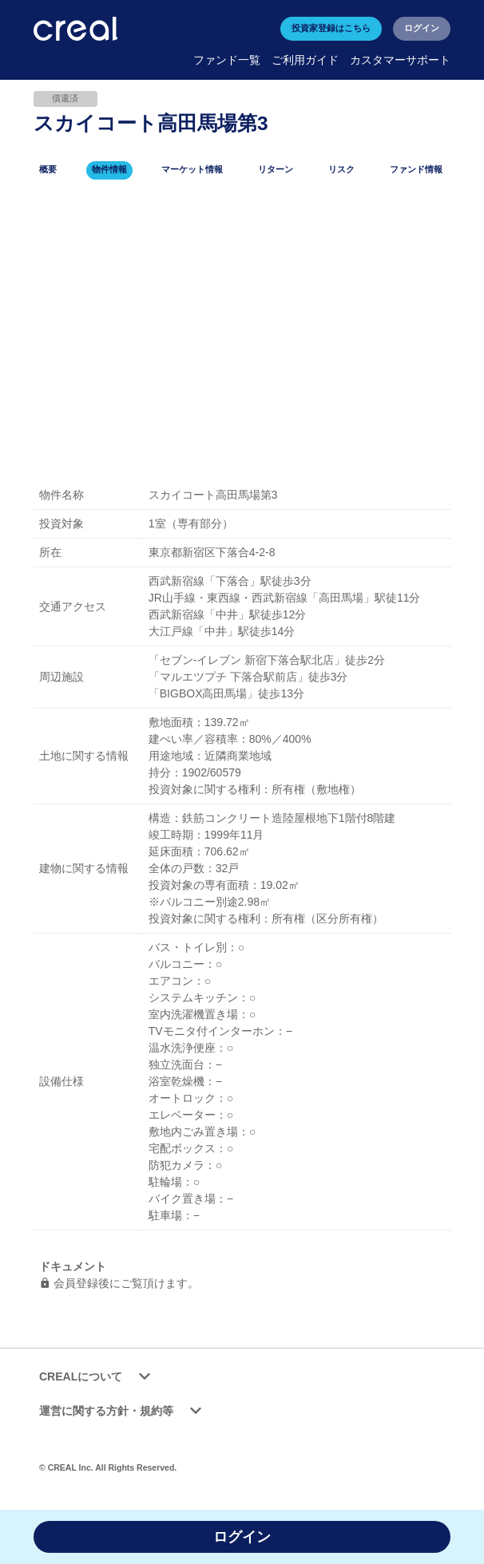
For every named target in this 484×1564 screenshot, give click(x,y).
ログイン (421, 28)
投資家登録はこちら (331, 28)
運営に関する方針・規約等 (123, 1411)
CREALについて (97, 1377)
